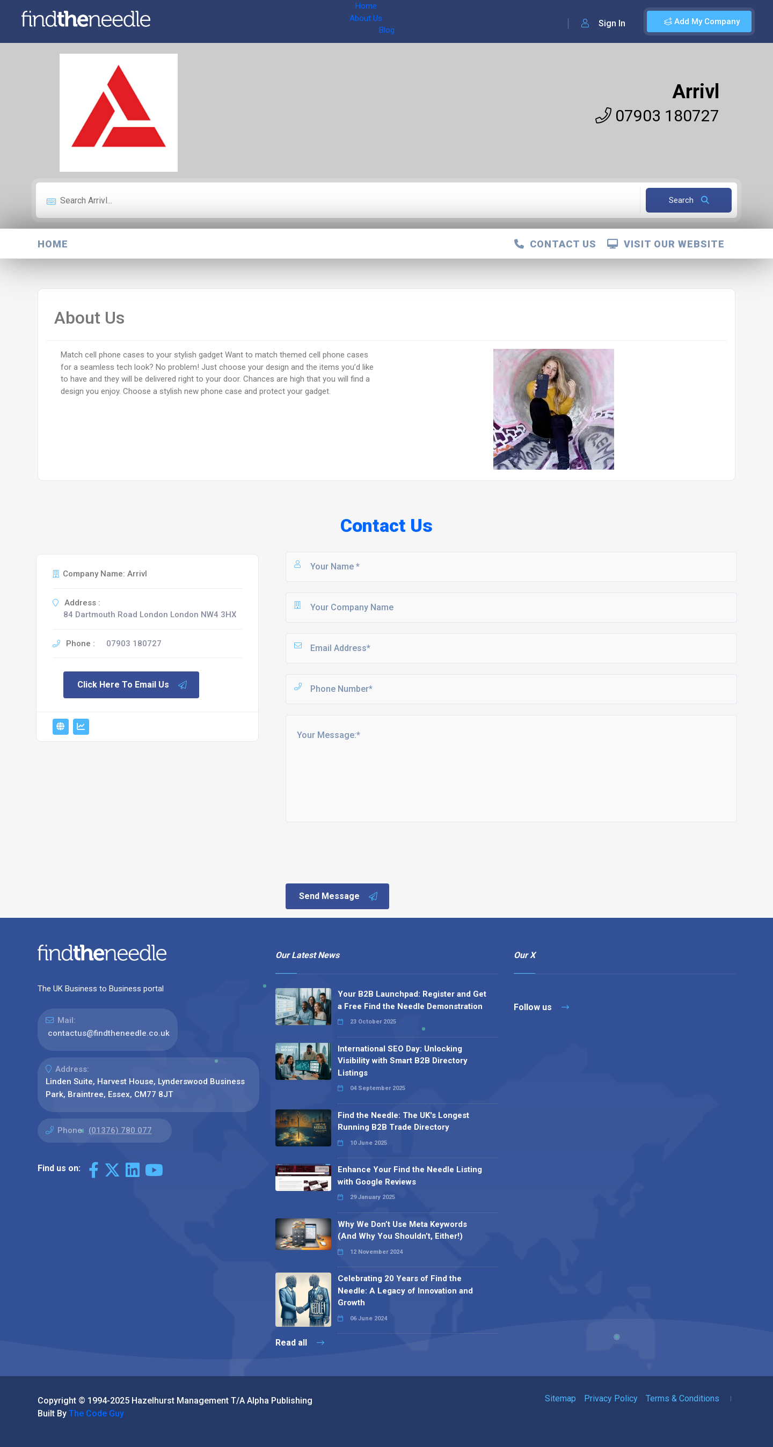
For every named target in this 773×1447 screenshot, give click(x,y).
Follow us (541, 1007)
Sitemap (560, 1398)
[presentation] (365, 852)
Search (689, 200)
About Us (230, 21)
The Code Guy (96, 1413)
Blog (267, 21)
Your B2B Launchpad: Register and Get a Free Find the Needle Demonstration (412, 1000)
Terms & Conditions (682, 1398)
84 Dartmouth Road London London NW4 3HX (149, 614)
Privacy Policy (611, 1398)
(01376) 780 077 (120, 1130)
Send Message (338, 896)
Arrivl (695, 92)
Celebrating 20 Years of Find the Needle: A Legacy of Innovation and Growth (405, 1290)
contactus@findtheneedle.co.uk (109, 1033)
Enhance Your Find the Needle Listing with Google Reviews (410, 1176)
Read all (299, 1343)
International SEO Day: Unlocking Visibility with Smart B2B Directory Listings (403, 1061)
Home (189, 21)
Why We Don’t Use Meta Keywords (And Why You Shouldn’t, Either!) (402, 1230)
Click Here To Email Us (132, 684)
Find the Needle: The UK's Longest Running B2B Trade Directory (403, 1121)
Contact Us (555, 244)
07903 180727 (657, 115)
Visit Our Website (666, 244)
